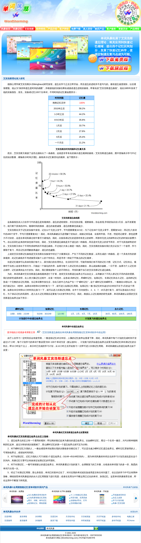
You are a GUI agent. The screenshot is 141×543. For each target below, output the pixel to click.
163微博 (38, 520)
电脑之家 (130, 516)
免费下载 (75, 29)
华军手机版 (101, 520)
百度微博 (8, 520)
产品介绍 (52, 29)
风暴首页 (5, 29)
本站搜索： (41, 528)
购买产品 (99, 29)
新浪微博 (23, 520)
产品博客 (134, 29)
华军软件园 (70, 520)
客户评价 (64, 29)
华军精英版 (85, 520)
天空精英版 (85, 516)
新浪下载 (54, 520)
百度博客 (8, 516)
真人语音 (87, 29)
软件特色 (40, 29)
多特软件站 (116, 516)
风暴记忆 (17, 29)
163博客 (38, 516)
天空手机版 (101, 516)
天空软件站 (70, 516)
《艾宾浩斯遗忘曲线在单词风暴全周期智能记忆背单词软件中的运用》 (72, 332)
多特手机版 (116, 520)
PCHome (131, 520)
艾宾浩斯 (29, 29)
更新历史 (123, 29)
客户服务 (111, 29)
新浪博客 (23, 516)
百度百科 (54, 516)
